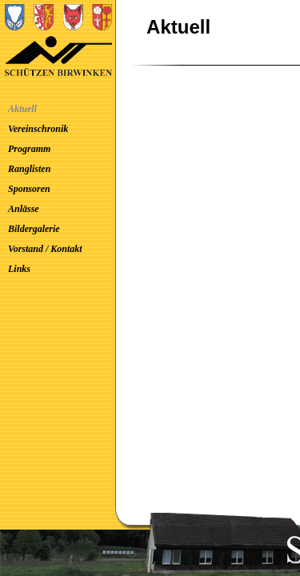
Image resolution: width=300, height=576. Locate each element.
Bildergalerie (34, 228)
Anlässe (23, 208)
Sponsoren (29, 188)
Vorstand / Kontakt (45, 248)
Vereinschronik (38, 128)
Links (19, 268)
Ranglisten (29, 168)
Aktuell (22, 108)
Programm (29, 148)
